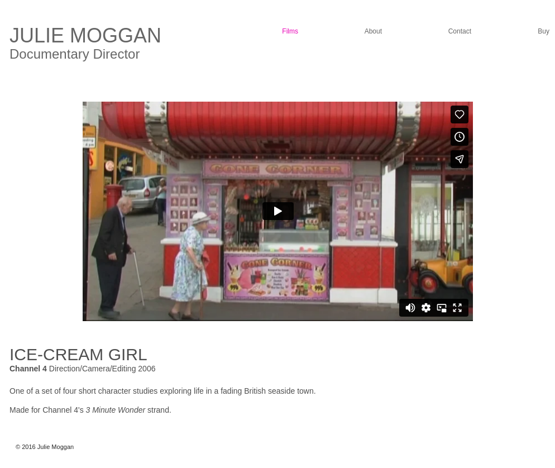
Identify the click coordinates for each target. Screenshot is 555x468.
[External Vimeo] (278, 211)
